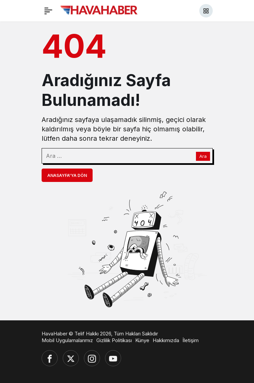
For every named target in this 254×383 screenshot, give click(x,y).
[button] (206, 10)
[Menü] (48, 10)
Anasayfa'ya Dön (67, 175)
